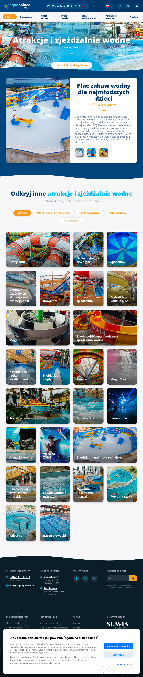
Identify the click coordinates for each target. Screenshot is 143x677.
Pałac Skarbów (117, 212)
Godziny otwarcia (14, 627)
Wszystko (22, 212)
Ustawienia (118, 654)
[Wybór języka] (109, 6)
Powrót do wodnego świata (71, 65)
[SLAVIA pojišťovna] (117, 624)
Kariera (78, 627)
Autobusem (48, 588)
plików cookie (70, 657)
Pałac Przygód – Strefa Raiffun (53, 212)
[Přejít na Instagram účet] (85, 578)
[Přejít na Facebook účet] (76, 578)
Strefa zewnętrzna (89, 212)
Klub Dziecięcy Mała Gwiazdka (54, 627)
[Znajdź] (119, 6)
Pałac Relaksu (71, 220)
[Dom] (16, 6)
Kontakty (77, 623)
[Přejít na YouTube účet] (94, 578)
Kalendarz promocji (49, 623)
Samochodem (49, 577)
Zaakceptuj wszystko (118, 645)
